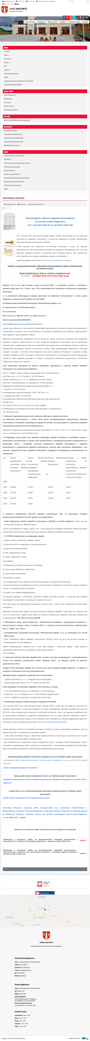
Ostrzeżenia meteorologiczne (12, 185)
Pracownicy (7, 102)
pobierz (83, 840)
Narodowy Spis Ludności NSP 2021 (14, 181)
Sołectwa (6, 70)
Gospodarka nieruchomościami (13, 134)
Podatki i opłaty (8, 106)
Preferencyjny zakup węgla (12, 167)
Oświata (6, 62)
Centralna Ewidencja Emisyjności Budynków (16, 178)
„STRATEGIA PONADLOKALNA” (13, 84)
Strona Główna (30, 22)
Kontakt (85, 22)
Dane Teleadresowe (9, 95)
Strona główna (16, 29)
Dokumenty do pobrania (11, 110)
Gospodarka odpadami (10, 130)
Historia (6, 55)
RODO (5, 189)
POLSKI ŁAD (7, 159)
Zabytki (6, 77)
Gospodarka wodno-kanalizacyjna (14, 138)
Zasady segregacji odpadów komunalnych (20, 768)
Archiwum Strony (74, 22)
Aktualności (41, 22)
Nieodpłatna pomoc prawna (12, 145)
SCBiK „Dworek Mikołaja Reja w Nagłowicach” (17, 120)
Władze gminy (53, 22)
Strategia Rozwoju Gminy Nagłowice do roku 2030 (18, 81)
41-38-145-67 (23, 965)
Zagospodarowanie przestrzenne (13, 141)
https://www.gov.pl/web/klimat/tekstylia (52, 722)
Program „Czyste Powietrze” (12, 174)
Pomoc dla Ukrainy (9, 170)
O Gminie (6, 51)
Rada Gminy (7, 59)
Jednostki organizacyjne (11, 73)
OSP (5, 66)
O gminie (63, 22)
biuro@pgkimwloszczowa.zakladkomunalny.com (22, 324)
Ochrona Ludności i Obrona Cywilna (14, 156)
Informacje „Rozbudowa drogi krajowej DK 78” (17, 163)
